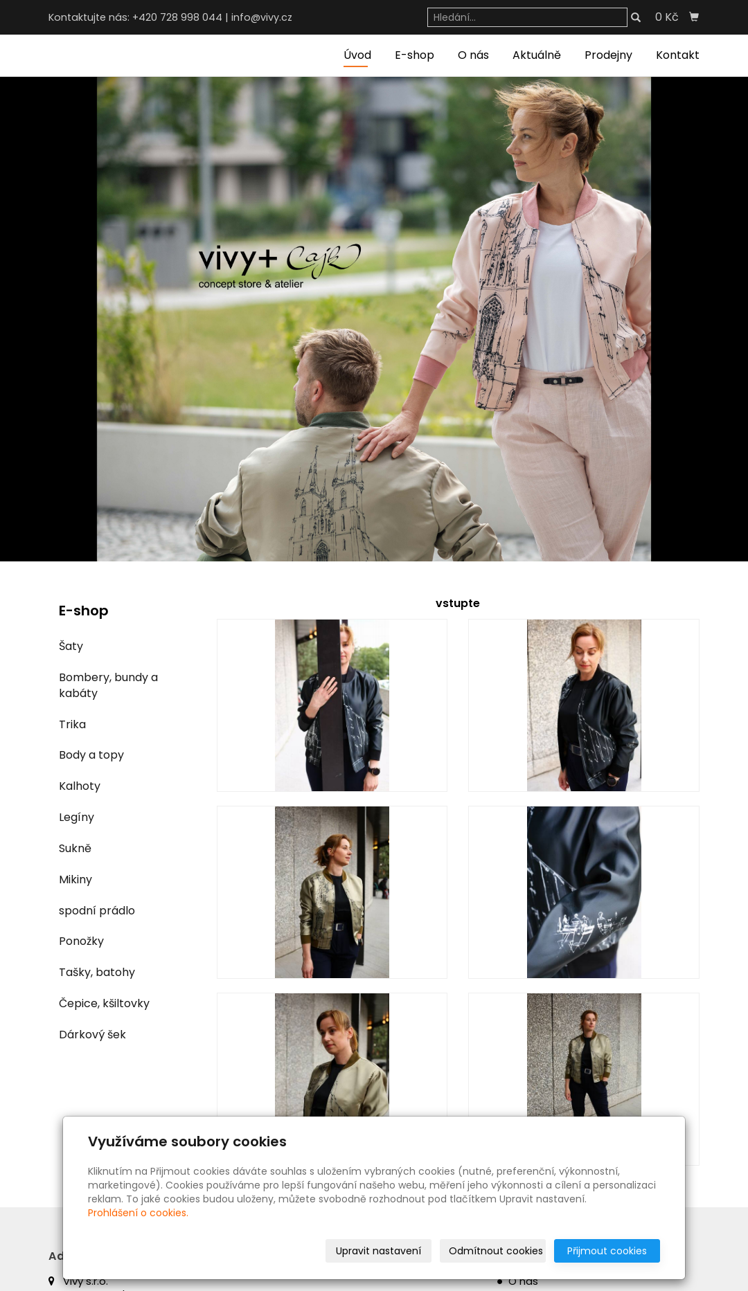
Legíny (76, 817)
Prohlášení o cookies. (138, 1213)
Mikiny (75, 879)
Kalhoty (79, 786)
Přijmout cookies (607, 1251)
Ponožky (81, 941)
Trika (72, 724)
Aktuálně (537, 55)
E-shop (414, 55)
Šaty (71, 646)
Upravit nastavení (378, 1251)
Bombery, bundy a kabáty (108, 685)
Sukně (75, 848)
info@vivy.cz (261, 17)
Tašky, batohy (97, 972)
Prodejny (608, 55)
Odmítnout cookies (496, 1251)
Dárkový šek (92, 1034)
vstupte (458, 603)
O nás (473, 55)
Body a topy (91, 755)
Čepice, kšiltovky (104, 1003)
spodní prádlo (97, 911)
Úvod (357, 55)
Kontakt (678, 55)
